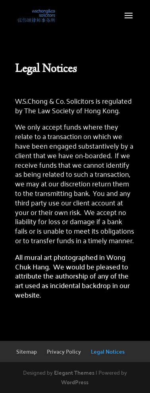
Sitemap (26, 351)
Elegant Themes (74, 372)
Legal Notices (108, 351)
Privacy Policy (64, 351)
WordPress (74, 382)
